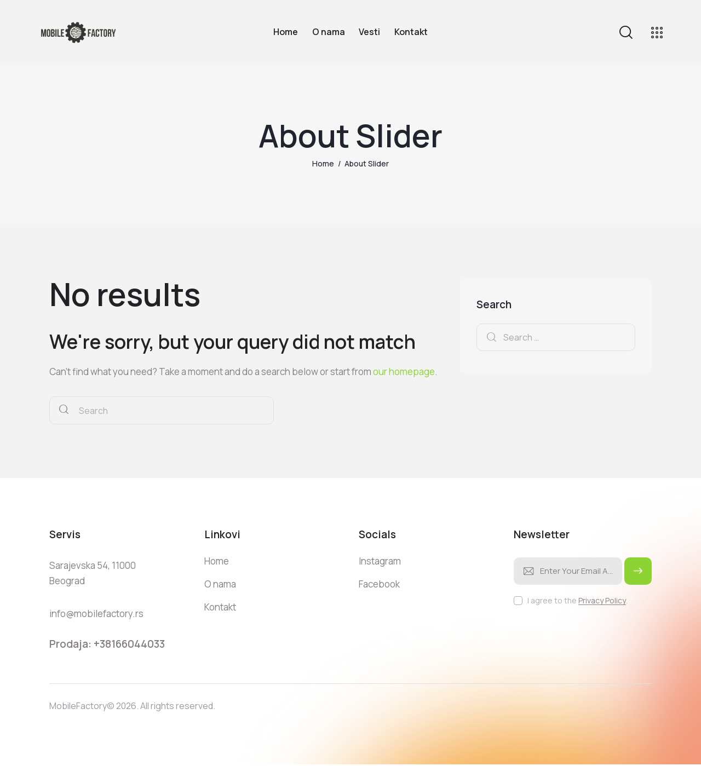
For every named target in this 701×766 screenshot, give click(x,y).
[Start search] (63, 410)
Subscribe (638, 576)
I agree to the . (577, 600)
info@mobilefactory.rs (96, 613)
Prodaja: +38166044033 (107, 644)
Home (323, 163)
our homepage (404, 371)
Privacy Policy (602, 601)
